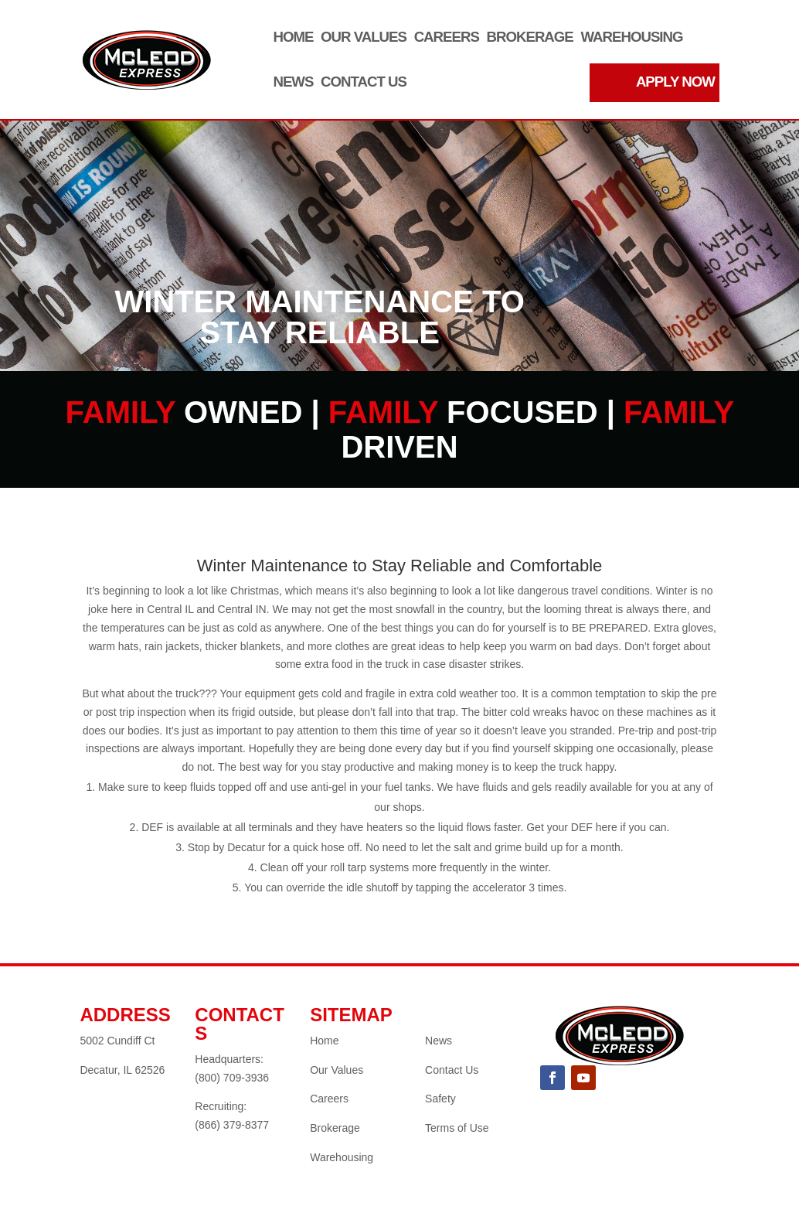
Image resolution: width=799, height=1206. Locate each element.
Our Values (363, 37)
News (293, 82)
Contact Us (363, 82)
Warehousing (631, 37)
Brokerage (530, 37)
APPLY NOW (675, 82)
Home (293, 37)
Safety (440, 1098)
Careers (446, 37)
